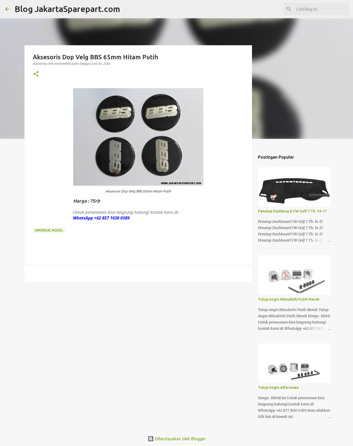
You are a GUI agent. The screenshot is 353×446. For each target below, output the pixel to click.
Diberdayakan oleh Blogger (177, 438)
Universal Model (49, 230)
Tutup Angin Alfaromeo (278, 387)
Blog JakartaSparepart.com (67, 9)
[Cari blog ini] (321, 9)
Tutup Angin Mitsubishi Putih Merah (288, 299)
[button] (36, 74)
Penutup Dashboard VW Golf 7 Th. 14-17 (292, 211)
